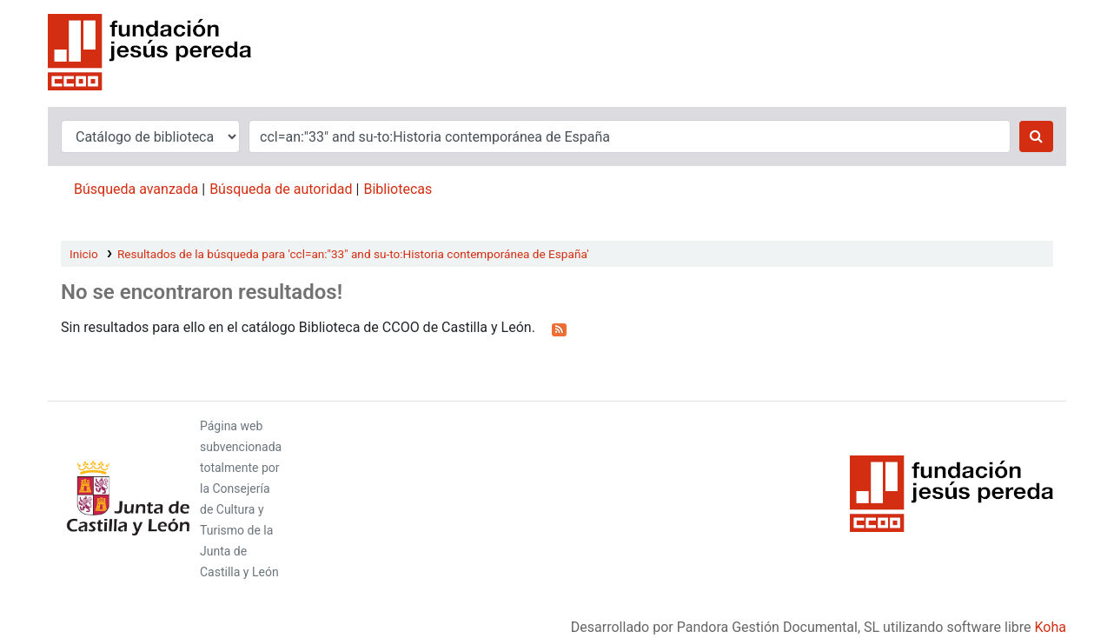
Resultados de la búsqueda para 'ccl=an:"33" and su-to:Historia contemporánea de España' (353, 254)
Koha (1050, 627)
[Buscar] (1036, 136)
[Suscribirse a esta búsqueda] (559, 328)
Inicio (84, 254)
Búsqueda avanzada (136, 189)
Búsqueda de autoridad (280, 189)
